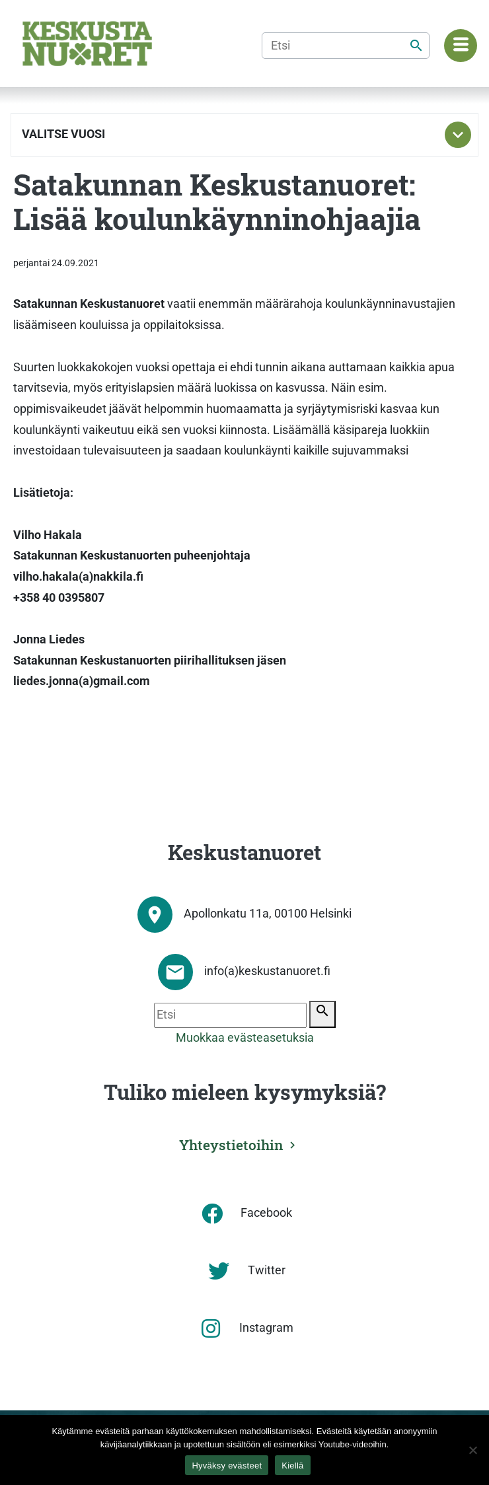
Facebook (266, 1212)
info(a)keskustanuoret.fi (267, 971)
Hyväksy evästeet (227, 1465)
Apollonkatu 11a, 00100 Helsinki (268, 913)
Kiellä (292, 1465)
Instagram (266, 1327)
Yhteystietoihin (231, 1145)
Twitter (266, 1270)
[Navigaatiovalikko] (460, 45)
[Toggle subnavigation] (458, 135)
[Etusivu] (87, 44)
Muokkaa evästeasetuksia (245, 1037)
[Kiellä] (472, 1450)
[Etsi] (346, 45)
